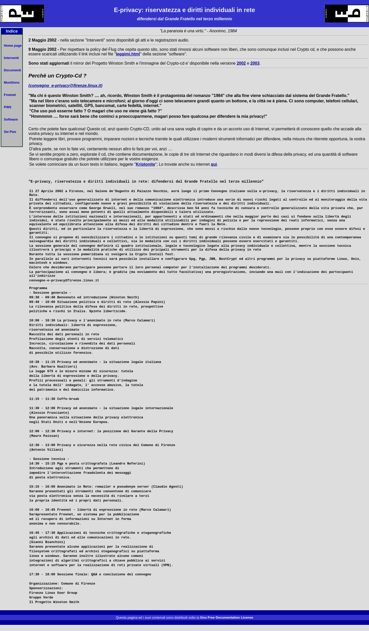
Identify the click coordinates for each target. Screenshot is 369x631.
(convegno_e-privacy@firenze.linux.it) (65, 85)
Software (11, 119)
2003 (255, 63)
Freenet (10, 95)
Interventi (11, 58)
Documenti (12, 70)
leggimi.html (128, 54)
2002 (241, 63)
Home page (13, 45)
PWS (8, 107)
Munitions (11, 82)
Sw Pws (10, 132)
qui (214, 164)
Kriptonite (145, 164)
